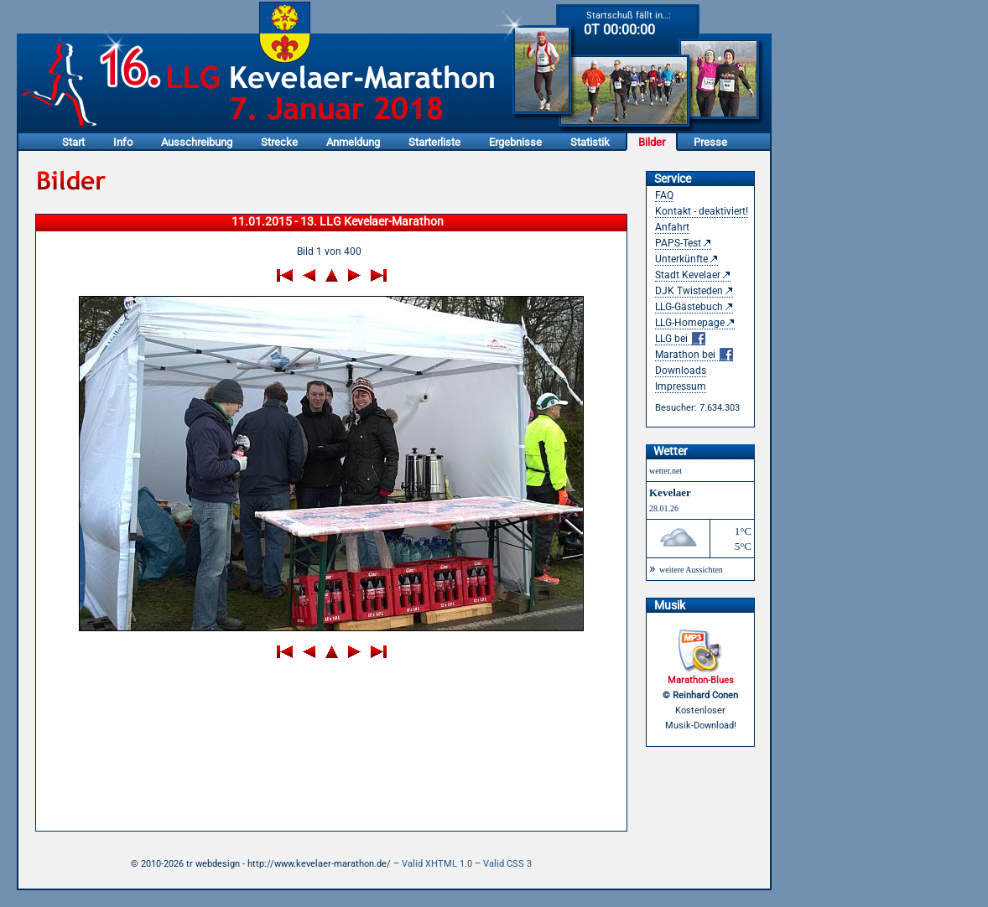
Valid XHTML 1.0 (437, 863)
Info (123, 142)
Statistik (590, 142)
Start (73, 142)
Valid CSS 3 (507, 863)
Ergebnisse (515, 142)
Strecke (279, 142)
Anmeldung (353, 142)
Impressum (680, 386)
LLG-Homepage (690, 323)
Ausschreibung (196, 142)
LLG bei (680, 339)
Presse (710, 142)
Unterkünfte (681, 259)
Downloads (680, 370)
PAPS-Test (678, 243)
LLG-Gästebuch (689, 307)
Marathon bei (694, 355)
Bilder (651, 142)
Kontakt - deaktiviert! (701, 211)
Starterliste (434, 142)
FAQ (664, 195)
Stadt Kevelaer (687, 275)
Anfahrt (672, 227)
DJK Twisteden (689, 291)
